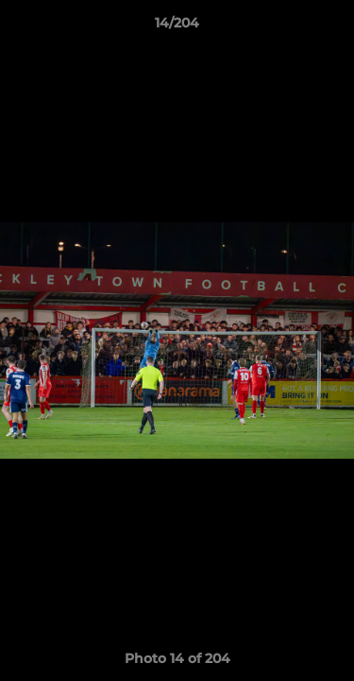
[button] (331, 27)
